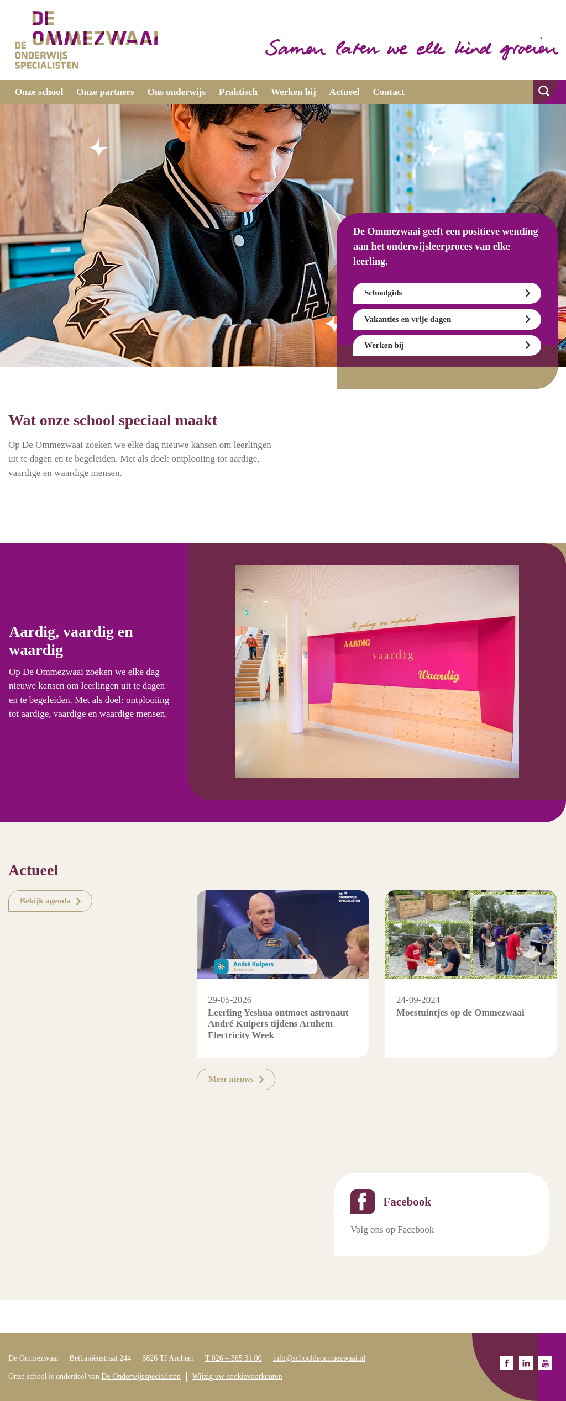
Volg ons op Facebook (392, 1229)
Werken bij (293, 92)
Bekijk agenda (45, 900)
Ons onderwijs (177, 92)
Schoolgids (383, 292)
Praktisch (238, 92)
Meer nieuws (231, 1079)
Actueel (344, 92)
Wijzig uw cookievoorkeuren (237, 1376)
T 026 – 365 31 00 (233, 1358)
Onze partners (105, 92)
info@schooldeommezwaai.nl (319, 1358)
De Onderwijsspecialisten (140, 1376)
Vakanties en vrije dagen (407, 319)
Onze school (39, 92)
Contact (389, 92)
